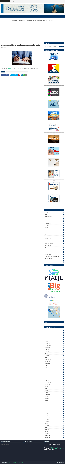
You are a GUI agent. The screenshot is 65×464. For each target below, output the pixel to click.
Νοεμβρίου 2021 (54, 435)
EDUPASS (54, 214)
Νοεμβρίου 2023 (54, 388)
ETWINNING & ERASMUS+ (54, 216)
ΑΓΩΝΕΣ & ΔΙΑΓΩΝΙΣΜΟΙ (54, 221)
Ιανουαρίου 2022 (54, 431)
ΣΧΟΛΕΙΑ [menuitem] (6, 16)
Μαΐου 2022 (54, 423)
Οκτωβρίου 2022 (54, 413)
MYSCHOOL (54, 218)
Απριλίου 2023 (54, 402)
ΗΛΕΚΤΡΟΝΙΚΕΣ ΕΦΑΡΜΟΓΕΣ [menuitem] (22, 16)
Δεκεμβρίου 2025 (54, 339)
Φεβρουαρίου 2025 (54, 359)
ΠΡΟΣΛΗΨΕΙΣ (54, 252)
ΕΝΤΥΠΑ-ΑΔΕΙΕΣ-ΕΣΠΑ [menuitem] (34, 16)
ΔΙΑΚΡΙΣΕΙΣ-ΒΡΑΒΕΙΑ (54, 230)
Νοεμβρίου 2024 (54, 365)
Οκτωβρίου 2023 (54, 390)
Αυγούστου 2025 (54, 347)
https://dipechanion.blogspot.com (56, 448)
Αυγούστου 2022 (54, 417)
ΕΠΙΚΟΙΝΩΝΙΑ (61, 462)
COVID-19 (54, 212)
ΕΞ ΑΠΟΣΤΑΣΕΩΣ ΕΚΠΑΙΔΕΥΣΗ (54, 241)
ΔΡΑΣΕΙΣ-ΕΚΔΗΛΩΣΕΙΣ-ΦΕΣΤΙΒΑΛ (54, 232)
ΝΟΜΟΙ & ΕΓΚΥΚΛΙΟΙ (54, 245)
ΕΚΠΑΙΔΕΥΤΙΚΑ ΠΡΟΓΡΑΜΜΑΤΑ (54, 238)
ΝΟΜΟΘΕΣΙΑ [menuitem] (42, 16)
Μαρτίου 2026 (54, 334)
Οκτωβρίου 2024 (54, 367)
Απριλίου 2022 (54, 425)
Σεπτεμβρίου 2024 (54, 369)
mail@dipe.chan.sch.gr (53, 447)
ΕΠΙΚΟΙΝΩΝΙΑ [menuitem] (12, 16)
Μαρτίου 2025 (54, 357)
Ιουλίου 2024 (54, 373)
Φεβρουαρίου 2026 (54, 335)
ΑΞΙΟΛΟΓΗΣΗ (54, 227)
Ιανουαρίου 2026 (54, 337)
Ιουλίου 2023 (54, 396)
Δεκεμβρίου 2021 (54, 433)
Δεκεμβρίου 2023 (54, 386)
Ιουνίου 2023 (54, 398)
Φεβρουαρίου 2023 (54, 406)
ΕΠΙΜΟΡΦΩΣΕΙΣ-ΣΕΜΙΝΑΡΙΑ (54, 243)
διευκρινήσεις (10, 68)
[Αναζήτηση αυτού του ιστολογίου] (51, 46)
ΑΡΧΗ (57, 462)
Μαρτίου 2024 (54, 380)
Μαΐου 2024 (54, 376)
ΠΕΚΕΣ (54, 247)
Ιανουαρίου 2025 (54, 361)
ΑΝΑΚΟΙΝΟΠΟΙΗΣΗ (54, 223)
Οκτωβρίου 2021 (54, 437)
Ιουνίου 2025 (54, 351)
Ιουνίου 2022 (54, 421)
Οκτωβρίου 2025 (54, 343)
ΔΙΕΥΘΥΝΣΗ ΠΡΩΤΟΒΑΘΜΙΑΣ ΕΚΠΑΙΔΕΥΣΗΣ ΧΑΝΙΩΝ (15, 462)
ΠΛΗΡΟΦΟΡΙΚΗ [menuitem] (49, 16)
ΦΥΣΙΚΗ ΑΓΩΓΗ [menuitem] (57, 16)
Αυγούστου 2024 (54, 371)
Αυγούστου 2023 (54, 394)
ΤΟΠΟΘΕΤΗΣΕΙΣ (54, 260)
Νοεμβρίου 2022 (54, 411)
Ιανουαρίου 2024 (54, 384)
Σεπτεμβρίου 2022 (54, 415)
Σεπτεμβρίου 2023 (54, 392)
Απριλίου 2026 (54, 332)
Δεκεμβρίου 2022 (54, 410)
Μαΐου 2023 (54, 400)
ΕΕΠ (54, 236)
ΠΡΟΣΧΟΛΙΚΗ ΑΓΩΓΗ (54, 254)
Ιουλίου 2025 (54, 349)
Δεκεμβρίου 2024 (54, 363)
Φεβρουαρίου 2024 (54, 382)
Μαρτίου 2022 (54, 427)
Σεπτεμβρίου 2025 (54, 345)
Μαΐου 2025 (54, 353)
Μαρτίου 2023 (54, 404)
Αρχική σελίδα (3, 42)
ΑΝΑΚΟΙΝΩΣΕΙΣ (54, 225)
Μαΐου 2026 (54, 330)
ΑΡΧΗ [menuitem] (2, 16)
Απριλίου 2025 (54, 355)
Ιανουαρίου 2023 (54, 408)
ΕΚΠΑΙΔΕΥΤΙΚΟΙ (8, 71)
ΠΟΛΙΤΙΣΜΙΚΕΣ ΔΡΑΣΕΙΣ (54, 249)
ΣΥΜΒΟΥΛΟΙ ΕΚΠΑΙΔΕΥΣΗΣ (54, 258)
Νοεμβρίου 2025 (54, 341)
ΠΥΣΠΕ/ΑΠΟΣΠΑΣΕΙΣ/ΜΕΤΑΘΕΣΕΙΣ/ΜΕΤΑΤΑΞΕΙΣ (13, 42)
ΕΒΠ (54, 234)
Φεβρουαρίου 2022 (54, 429)
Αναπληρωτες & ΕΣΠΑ (54, 229)
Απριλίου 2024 (54, 378)
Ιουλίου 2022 (54, 419)
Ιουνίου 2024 (54, 374)
